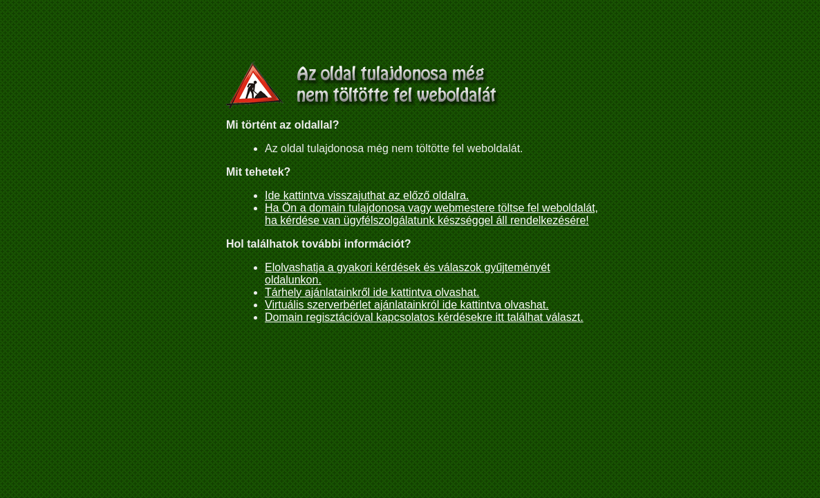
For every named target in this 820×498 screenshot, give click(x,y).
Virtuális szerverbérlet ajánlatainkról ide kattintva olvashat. (407, 305)
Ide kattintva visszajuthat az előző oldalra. (367, 195)
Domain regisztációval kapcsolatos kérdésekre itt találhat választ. (424, 317)
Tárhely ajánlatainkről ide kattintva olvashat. (372, 292)
